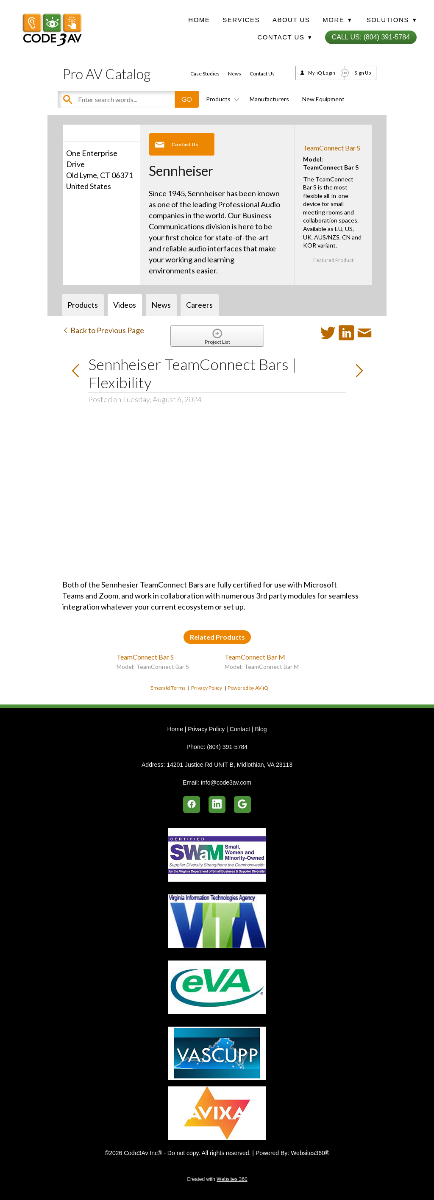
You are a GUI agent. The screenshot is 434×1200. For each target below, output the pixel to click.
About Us (291, 19)
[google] (242, 804)
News (234, 73)
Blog (261, 729)
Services (241, 19)
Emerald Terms (168, 688)
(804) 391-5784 (227, 746)
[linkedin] (217, 804)
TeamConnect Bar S (331, 148)
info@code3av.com (226, 782)
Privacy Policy (206, 688)
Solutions (392, 19)
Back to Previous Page (103, 330)
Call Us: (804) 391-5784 (371, 37)
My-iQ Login (321, 72)
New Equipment (323, 99)
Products (221, 99)
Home (199, 19)
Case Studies (205, 73)
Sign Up (362, 72)
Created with (216, 1179)
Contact (240, 729)
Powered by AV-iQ (248, 688)
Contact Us (262, 73)
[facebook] (191, 804)
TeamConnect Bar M (255, 657)
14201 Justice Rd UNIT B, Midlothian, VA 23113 (229, 764)
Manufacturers (269, 99)
